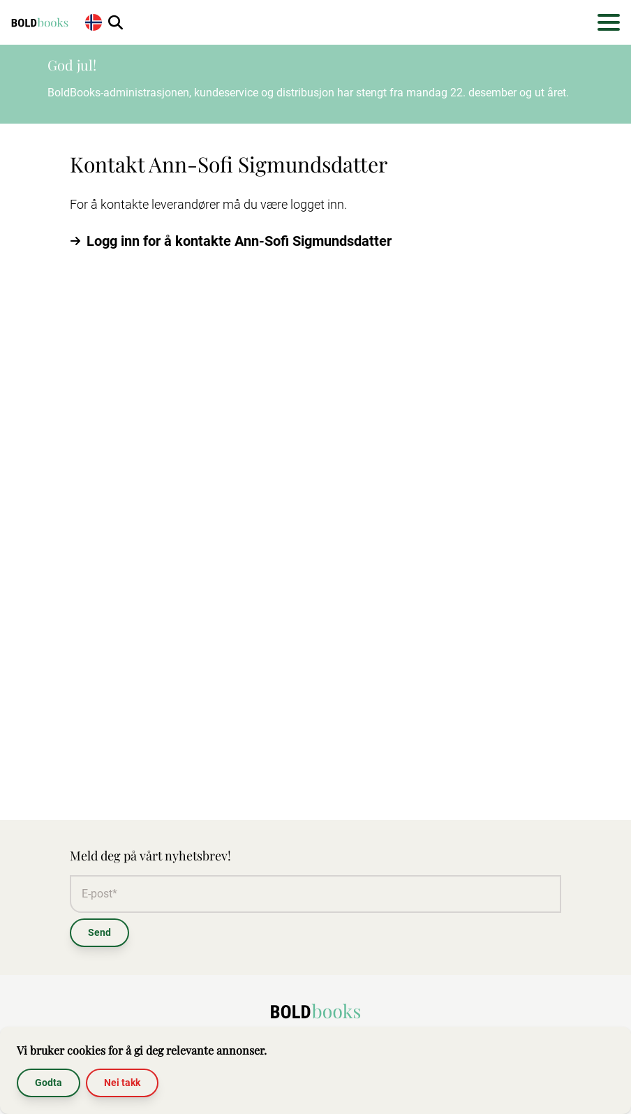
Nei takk (122, 1082)
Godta (48, 1082)
